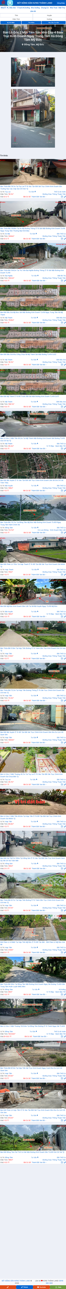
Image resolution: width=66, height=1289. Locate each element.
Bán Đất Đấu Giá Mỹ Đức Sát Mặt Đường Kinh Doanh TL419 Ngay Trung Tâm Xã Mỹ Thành (31, 313)
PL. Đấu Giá (11, 8)
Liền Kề (33, 11)
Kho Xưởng (35, 8)
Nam (60, 160)
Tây (59, 580)
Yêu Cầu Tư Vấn (53, 22)
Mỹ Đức (2, 160)
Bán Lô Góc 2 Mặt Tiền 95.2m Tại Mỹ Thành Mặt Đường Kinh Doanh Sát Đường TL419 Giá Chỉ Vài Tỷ (32, 439)
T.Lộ (54, 496)
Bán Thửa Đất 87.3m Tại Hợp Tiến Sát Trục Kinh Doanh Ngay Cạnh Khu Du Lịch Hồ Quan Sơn (31, 1069)
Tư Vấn (32, 192)
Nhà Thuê (53, 8)
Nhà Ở (3, 8)
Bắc (59, 454)
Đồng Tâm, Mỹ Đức (34, 44)
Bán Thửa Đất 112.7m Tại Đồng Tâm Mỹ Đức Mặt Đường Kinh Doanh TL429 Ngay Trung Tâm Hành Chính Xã (30, 523)
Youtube (41, 1287)
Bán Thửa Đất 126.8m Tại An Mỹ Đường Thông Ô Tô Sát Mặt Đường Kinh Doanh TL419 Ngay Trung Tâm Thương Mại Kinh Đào (32, 229)
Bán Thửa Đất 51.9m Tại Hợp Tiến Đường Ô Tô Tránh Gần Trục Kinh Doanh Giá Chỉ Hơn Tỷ (33, 649)
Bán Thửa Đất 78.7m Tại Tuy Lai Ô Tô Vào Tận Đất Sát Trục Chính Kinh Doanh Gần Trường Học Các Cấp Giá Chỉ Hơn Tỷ (31, 187)
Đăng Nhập (61, 3)
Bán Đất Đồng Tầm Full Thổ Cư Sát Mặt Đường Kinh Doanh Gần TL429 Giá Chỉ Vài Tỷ (32, 1152)
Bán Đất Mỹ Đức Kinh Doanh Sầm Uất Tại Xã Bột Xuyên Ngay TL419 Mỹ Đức (28, 606)
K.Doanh (52, 412)
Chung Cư (45, 8)
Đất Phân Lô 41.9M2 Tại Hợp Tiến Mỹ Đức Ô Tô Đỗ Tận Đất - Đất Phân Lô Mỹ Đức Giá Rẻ (32, 943)
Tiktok (24, 1287)
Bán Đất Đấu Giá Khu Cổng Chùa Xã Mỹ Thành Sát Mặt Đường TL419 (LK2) (28, 354)
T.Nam (58, 748)
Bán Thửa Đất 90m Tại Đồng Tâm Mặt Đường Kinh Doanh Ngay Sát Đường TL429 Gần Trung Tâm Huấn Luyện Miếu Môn (32, 985)
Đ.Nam (58, 202)
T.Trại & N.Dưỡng (23, 8)
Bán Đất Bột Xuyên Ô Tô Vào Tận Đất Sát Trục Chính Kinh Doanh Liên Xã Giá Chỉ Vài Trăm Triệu (31, 481)
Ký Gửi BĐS (10, 22)
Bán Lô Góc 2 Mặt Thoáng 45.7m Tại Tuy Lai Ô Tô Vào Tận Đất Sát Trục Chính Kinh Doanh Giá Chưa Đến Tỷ (31, 775)
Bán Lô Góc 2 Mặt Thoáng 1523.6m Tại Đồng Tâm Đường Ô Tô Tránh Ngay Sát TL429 (32, 1026)
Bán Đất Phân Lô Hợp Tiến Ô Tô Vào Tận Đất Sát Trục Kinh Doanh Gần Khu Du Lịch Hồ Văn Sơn (32, 1111)
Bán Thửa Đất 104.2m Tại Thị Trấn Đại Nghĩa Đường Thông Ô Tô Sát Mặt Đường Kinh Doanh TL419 (32, 271)
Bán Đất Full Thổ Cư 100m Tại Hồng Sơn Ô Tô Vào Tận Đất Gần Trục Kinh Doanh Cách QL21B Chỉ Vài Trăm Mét (32, 859)
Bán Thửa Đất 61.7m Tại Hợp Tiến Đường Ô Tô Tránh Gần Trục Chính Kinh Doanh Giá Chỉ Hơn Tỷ (32, 901)
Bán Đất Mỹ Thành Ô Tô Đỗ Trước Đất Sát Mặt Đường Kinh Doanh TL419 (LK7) (29, 396)
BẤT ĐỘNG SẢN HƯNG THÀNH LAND (16, 1281)
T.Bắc (59, 664)
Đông (59, 622)
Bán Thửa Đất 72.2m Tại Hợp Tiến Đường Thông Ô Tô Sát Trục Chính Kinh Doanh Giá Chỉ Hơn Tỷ (32, 691)
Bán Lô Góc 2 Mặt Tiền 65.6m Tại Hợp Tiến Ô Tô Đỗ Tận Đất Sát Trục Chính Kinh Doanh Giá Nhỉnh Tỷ (30, 817)
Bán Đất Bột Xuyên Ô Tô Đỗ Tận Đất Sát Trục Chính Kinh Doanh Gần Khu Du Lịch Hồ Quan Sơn (31, 733)
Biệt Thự (62, 8)
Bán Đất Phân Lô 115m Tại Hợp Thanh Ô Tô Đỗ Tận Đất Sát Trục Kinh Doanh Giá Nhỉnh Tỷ (32, 565)
